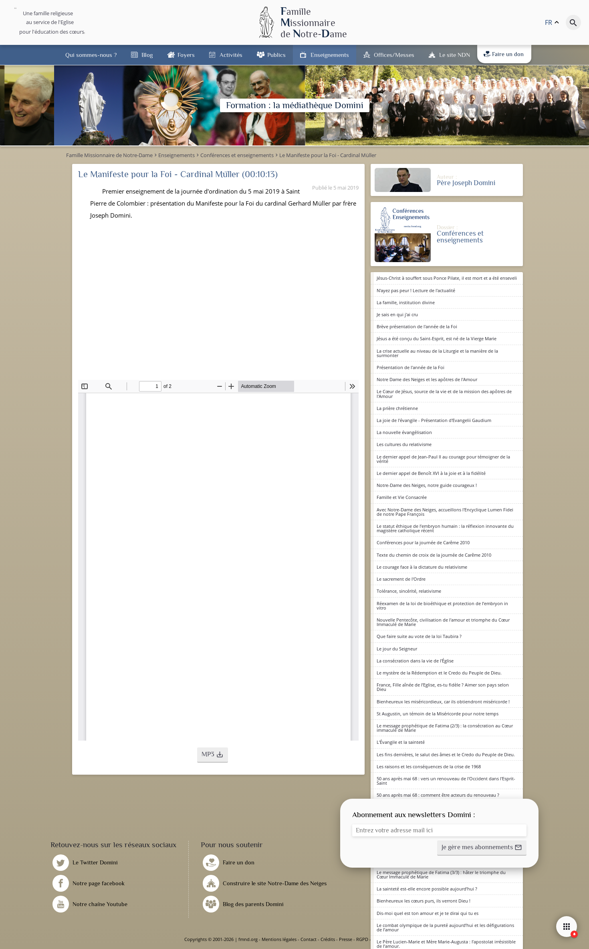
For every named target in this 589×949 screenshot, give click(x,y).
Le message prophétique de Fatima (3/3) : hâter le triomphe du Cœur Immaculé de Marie (441, 874)
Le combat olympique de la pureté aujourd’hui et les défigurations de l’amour (445, 927)
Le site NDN (454, 54)
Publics (276, 54)
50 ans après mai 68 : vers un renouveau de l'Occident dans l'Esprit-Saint (446, 780)
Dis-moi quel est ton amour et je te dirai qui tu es (427, 913)
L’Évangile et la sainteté (401, 742)
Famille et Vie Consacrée (402, 497)
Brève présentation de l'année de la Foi (417, 326)
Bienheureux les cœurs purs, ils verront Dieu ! (423, 901)
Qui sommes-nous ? (91, 54)
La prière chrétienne (397, 408)
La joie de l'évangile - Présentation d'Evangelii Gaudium (434, 420)
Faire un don (504, 54)
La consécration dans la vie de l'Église (415, 661)
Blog (147, 54)
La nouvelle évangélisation (404, 432)
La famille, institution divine (406, 302)
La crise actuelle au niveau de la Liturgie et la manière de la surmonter (437, 353)
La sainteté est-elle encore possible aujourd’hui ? (427, 889)
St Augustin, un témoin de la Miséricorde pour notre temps (437, 714)
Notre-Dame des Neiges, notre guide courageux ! (427, 485)
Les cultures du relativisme (404, 444)
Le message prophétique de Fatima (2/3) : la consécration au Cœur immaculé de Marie (445, 728)
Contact (309, 939)
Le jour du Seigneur (397, 649)
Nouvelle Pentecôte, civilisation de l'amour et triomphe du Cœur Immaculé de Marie (443, 622)
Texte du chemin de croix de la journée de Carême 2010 (434, 555)
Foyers (186, 54)
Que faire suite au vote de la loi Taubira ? (419, 636)
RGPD (362, 939)
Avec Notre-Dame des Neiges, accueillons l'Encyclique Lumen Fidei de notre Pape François (445, 512)
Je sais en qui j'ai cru (397, 314)
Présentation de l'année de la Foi (410, 367)
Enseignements (330, 54)
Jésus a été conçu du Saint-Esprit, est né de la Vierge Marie (436, 338)
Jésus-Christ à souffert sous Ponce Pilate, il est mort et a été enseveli (447, 278)
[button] (212, 755)
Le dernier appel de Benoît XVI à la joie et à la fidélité (431, 473)
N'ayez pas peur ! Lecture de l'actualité (416, 290)
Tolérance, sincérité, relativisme (409, 591)
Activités (231, 54)
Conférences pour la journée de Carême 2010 (423, 542)
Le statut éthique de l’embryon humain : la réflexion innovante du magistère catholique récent (445, 528)
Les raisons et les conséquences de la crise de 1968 (429, 766)
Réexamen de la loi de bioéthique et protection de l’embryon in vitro (442, 605)
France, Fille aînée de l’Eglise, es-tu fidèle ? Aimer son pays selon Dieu (443, 687)
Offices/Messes (394, 54)
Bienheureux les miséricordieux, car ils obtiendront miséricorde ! (443, 702)
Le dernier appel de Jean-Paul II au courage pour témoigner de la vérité (443, 459)
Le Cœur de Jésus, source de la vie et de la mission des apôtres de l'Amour (444, 393)
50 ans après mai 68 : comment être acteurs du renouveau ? (438, 795)
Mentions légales (279, 939)
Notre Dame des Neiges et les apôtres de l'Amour (427, 379)
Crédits (328, 939)
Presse (345, 939)
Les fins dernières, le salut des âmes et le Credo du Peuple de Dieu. (446, 754)
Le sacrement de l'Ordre (401, 579)
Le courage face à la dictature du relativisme (422, 567)
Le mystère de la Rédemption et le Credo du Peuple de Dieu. (439, 673)
